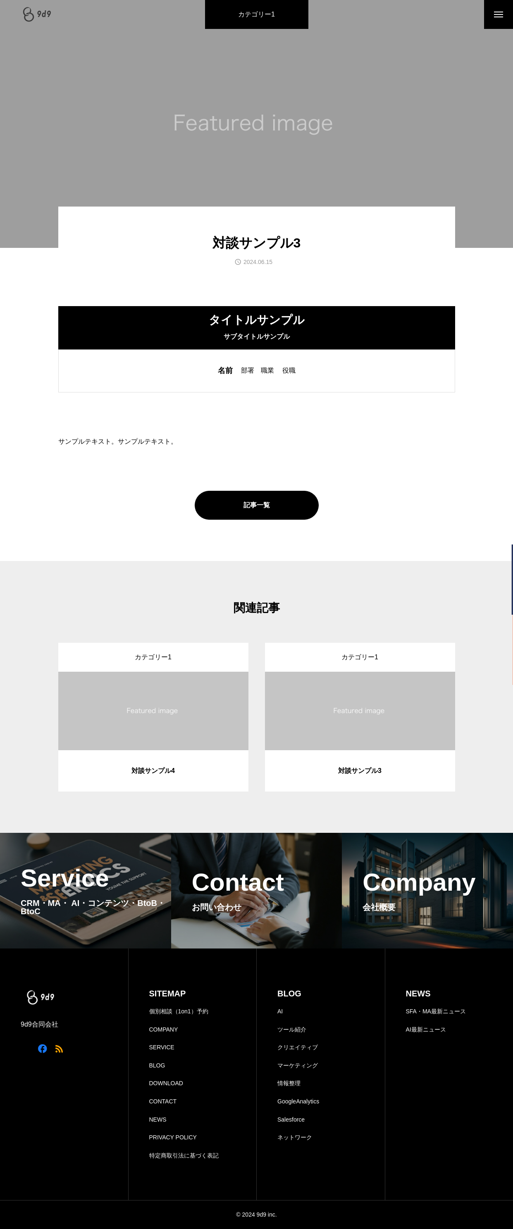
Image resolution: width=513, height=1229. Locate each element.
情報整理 (289, 1083)
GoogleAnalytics (298, 1101)
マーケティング (297, 1065)
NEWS (158, 1119)
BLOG (157, 1065)
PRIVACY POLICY (173, 1137)
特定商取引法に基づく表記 (184, 1155)
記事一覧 (256, 505)
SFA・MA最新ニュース (436, 1011)
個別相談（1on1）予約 (178, 1011)
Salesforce (291, 1119)
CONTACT (163, 1101)
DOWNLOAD (166, 1083)
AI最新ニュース (426, 1029)
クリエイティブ (297, 1047)
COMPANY (163, 1029)
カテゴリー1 (256, 14)
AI (280, 1011)
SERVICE (161, 1047)
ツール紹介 (291, 1029)
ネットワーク (294, 1137)
